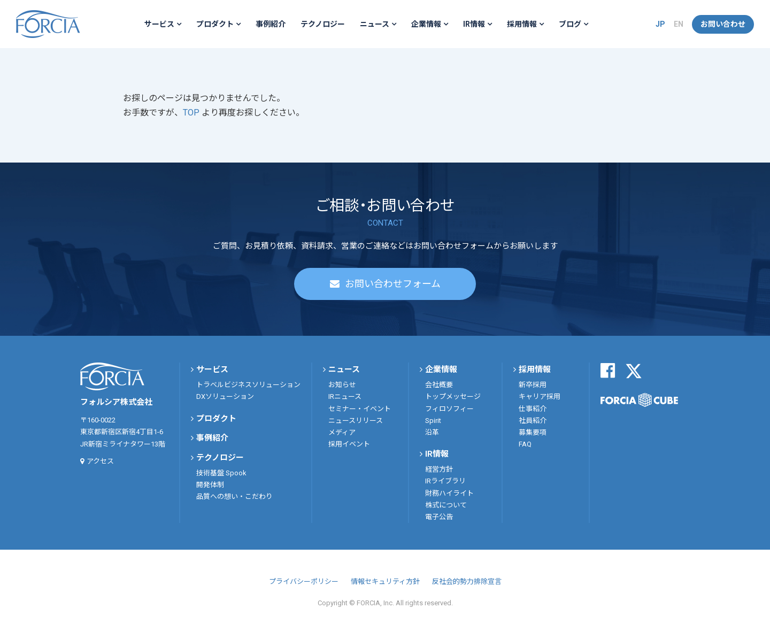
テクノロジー (323, 24)
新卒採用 (532, 385)
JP (660, 24)
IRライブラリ (445, 481)
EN (678, 24)
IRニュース (344, 396)
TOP (192, 112)
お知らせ (342, 385)
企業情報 (426, 24)
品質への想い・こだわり (234, 496)
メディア (342, 432)
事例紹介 (271, 24)
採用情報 (522, 24)
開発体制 (210, 485)
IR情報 (474, 24)
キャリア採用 (539, 396)
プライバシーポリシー (303, 581)
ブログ (570, 24)
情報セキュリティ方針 (385, 581)
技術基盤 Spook (221, 473)
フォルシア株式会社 (48, 24)
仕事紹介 (532, 409)
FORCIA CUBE (639, 400)
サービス (159, 24)
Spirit (433, 421)
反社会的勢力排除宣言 (467, 581)
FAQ (525, 444)
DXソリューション (225, 396)
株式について (446, 505)
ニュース (374, 24)
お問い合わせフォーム (393, 283)
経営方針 (439, 469)
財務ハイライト (449, 493)
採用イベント (349, 444)
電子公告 (439, 517)
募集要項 (532, 432)
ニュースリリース (355, 421)
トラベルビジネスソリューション (248, 385)
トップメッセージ (453, 396)
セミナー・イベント (359, 409)
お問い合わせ (722, 24)
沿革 (432, 432)
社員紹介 (532, 421)
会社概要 (439, 385)
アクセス (100, 461)
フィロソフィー (449, 409)
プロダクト (215, 24)
